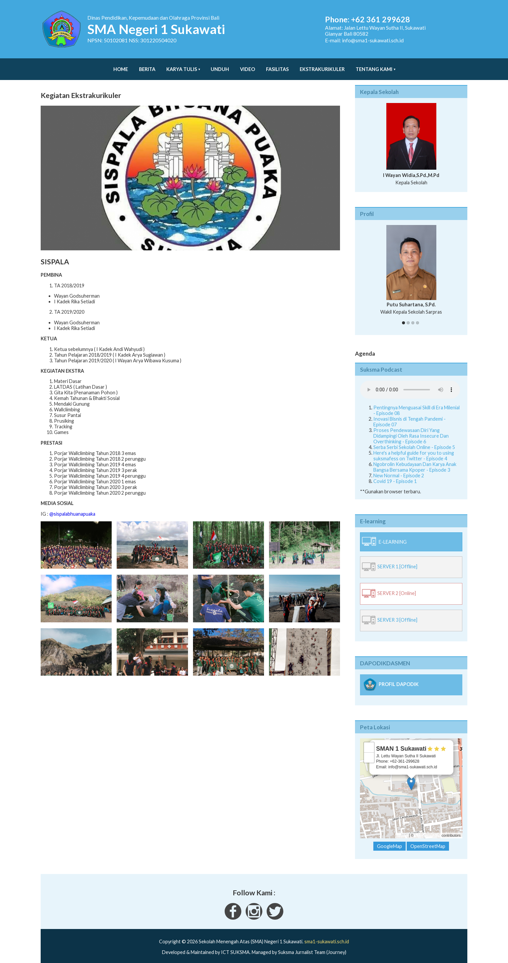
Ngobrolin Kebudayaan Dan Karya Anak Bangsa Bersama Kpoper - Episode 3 (414, 460)
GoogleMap (389, 839)
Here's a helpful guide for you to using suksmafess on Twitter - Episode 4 (413, 449)
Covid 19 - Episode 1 (395, 474)
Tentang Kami (374, 66)
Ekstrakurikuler (322, 66)
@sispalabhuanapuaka (72, 507)
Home (120, 66)
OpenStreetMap (428, 829)
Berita (147, 66)
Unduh (220, 66)
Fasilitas (277, 66)
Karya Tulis (181, 66)
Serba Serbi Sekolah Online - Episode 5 (414, 440)
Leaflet (402, 829)
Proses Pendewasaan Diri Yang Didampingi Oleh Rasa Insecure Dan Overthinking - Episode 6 (411, 429)
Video (247, 66)
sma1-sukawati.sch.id (326, 935)
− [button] (369, 751)
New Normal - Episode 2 (398, 469)
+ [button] (369, 741)
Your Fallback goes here (410, 383)
